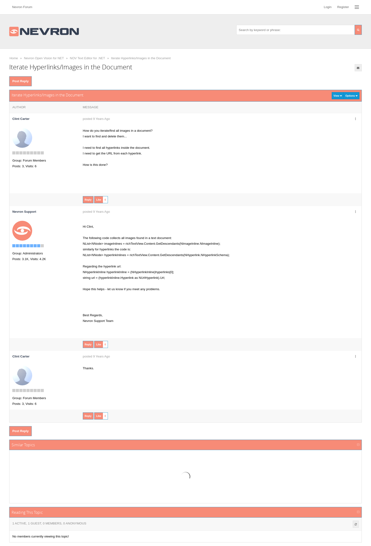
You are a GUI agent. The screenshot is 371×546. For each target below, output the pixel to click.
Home (13, 58)
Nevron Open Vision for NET (44, 58)
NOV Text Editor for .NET (87, 58)
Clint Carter (21, 119)
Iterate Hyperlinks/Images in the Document (141, 58)
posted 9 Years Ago (96, 119)
